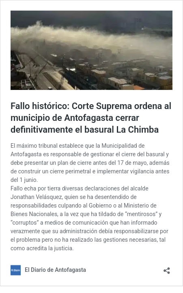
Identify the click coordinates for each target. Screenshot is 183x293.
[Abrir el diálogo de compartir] (166, 268)
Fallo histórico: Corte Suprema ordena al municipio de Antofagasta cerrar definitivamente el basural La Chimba (91, 117)
